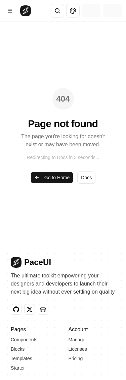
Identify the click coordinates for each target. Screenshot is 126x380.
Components (24, 339)
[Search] (57, 10)
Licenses (78, 349)
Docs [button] (86, 177)
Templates (21, 358)
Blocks (18, 349)
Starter (18, 368)
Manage (77, 339)
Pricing (76, 358)
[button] (16, 309)
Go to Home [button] (52, 177)
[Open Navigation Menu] (10, 11)
